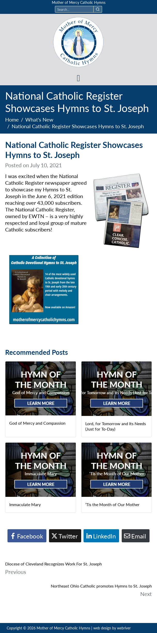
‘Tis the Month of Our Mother (112, 504)
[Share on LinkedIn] (101, 535)
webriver (124, 627)
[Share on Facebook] (26, 535)
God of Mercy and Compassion (37, 423)
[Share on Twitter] (65, 535)
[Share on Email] (136, 535)
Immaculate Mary (25, 504)
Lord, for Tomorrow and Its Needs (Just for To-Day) (115, 426)
